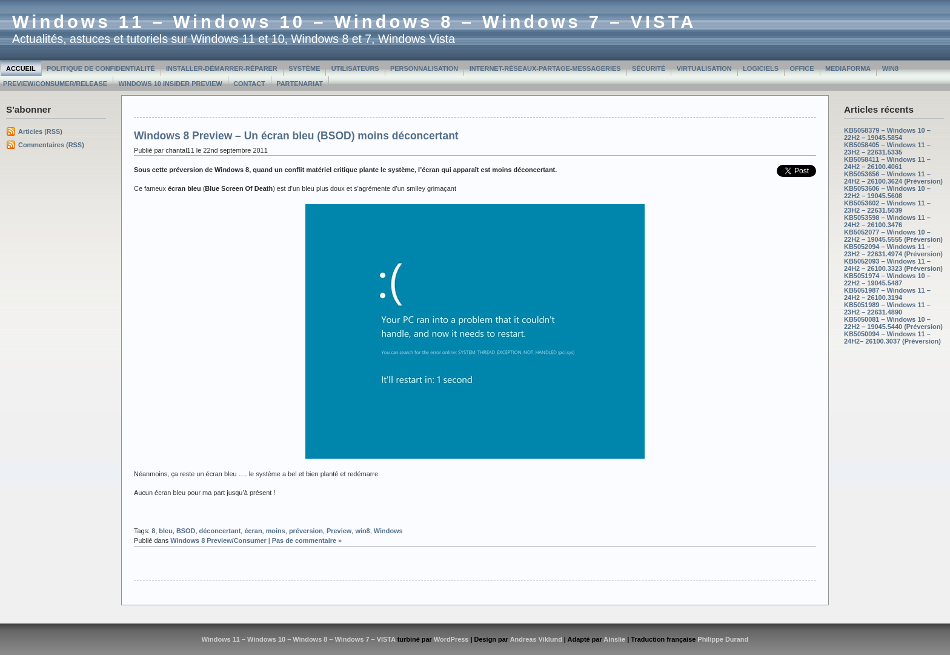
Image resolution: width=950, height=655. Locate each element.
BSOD (186, 530)
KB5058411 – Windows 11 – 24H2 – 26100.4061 (887, 163)
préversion (306, 530)
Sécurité (648, 68)
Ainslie (614, 639)
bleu (165, 530)
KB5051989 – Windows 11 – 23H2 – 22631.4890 (887, 308)
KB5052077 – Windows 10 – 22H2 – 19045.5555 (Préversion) (893, 235)
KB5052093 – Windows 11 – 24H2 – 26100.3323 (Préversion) (893, 265)
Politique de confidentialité (101, 68)
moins (275, 530)
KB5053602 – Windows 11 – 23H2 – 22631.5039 (887, 206)
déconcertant (220, 530)
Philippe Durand (722, 639)
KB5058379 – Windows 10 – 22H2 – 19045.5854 (887, 134)
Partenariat (299, 83)
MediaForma (848, 68)
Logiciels (761, 68)
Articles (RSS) (40, 131)
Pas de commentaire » (307, 540)
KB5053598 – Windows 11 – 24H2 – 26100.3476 (887, 221)
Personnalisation (424, 68)
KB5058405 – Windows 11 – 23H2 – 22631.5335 (887, 148)
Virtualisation (704, 68)
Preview (339, 530)
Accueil (21, 68)
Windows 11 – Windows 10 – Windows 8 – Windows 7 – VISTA (354, 22)
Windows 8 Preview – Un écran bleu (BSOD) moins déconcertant (296, 136)
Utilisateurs (355, 68)
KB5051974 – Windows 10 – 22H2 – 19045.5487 (887, 279)
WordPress (451, 639)
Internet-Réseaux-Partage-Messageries (545, 68)
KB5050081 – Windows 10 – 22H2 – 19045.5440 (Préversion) (893, 323)
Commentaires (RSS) (51, 144)
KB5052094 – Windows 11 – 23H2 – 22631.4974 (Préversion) (893, 250)
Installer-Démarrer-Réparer (221, 68)
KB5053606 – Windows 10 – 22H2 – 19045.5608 (887, 192)
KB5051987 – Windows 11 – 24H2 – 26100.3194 (887, 294)
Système (304, 68)
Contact (249, 83)
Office (801, 68)
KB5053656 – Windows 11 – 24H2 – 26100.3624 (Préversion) (893, 177)
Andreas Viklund (536, 639)
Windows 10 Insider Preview (170, 83)
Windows (388, 530)
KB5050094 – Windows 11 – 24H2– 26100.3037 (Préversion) (892, 337)
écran (253, 530)
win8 (362, 530)
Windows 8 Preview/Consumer (218, 540)
